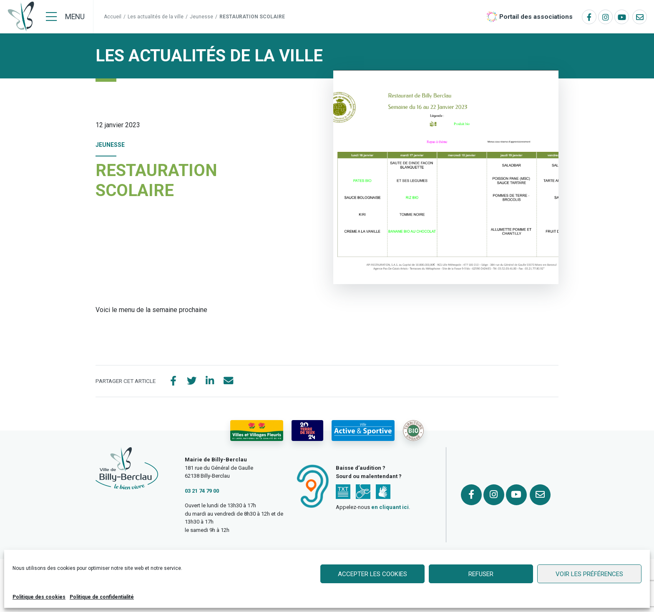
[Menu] (65, 16)
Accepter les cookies (372, 574)
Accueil (112, 17)
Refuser (480, 574)
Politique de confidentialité (102, 597)
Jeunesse (201, 17)
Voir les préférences (589, 574)
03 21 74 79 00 (202, 492)
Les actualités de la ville (156, 17)
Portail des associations (536, 16)
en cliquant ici (390, 508)
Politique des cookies (39, 597)
